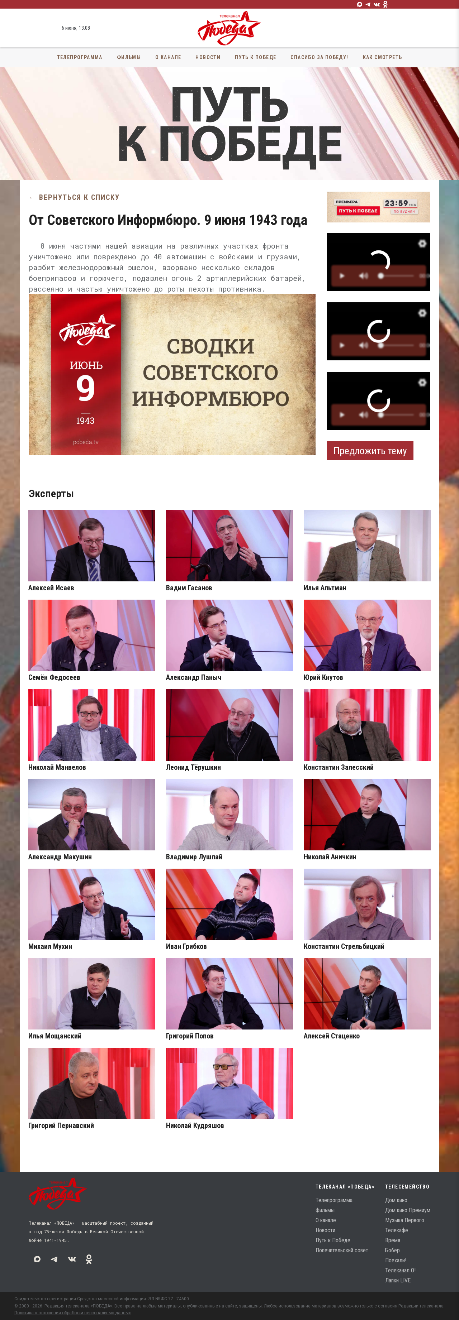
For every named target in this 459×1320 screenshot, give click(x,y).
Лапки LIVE (398, 1280)
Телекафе (396, 1230)
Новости (208, 57)
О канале (168, 57)
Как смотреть (382, 57)
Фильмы (129, 57)
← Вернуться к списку (74, 197)
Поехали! (395, 1260)
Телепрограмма (80, 57)
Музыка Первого (404, 1220)
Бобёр (392, 1250)
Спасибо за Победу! (319, 57)
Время (392, 1240)
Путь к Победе (255, 57)
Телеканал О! (400, 1270)
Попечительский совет (342, 1250)
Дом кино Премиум (407, 1210)
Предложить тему (370, 451)
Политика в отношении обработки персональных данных (72, 1312)
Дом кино (396, 1200)
